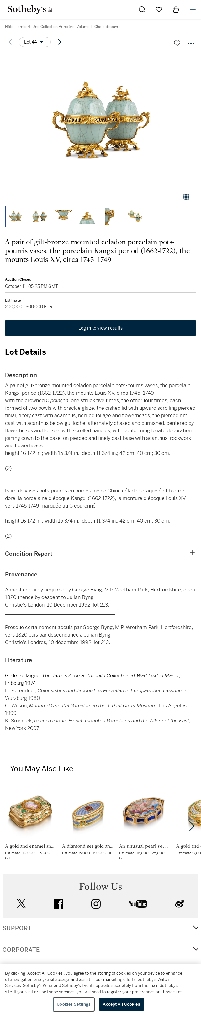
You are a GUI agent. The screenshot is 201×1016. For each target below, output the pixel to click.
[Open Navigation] (193, 9)
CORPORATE (21, 949)
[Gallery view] (186, 197)
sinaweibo (179, 904)
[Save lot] (177, 43)
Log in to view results (100, 328)
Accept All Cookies (121, 1004)
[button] (100, 120)
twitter (21, 904)
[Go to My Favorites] (159, 9)
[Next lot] (59, 42)
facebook (58, 904)
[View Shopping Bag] (176, 9)
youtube (138, 904)
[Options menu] (35, 42)
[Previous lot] (10, 42)
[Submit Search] (142, 9)
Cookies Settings (74, 1004)
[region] (100, 990)
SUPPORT (17, 928)
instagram (96, 904)
